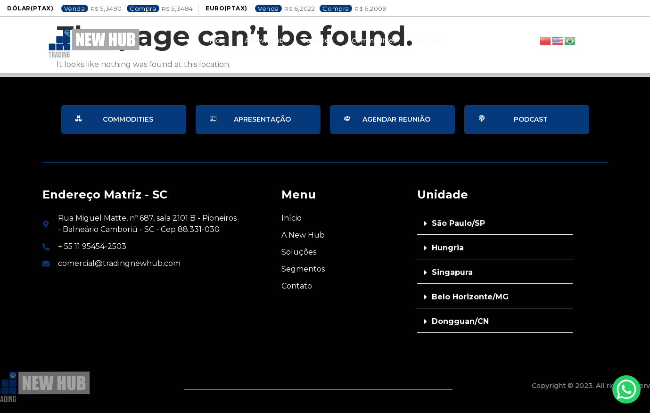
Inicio (216, 40)
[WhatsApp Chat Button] (626, 389)
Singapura (452, 272)
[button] (495, 224)
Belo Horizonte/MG (470, 296)
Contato (430, 40)
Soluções (318, 40)
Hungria (448, 247)
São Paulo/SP (458, 223)
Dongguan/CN (460, 321)
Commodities (374, 40)
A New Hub (264, 40)
